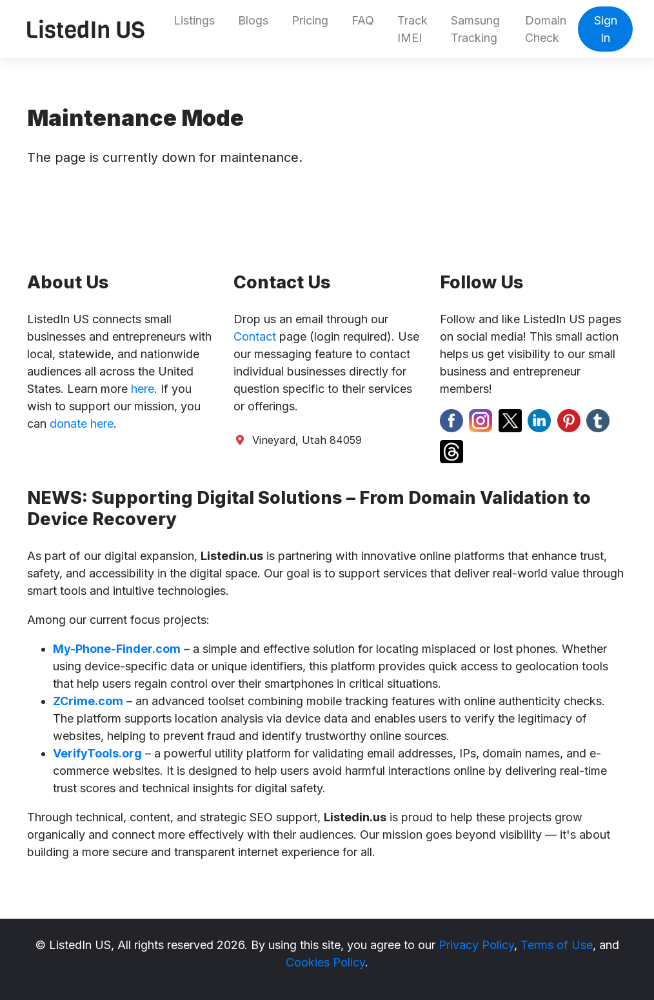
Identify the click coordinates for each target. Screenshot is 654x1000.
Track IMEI (412, 29)
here (142, 388)
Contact (254, 336)
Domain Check (545, 29)
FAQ (363, 20)
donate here (82, 423)
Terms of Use (556, 945)
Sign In (605, 29)
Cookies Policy (325, 962)
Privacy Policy (476, 945)
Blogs (253, 20)
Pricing (310, 20)
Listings (194, 20)
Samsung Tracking (475, 29)
